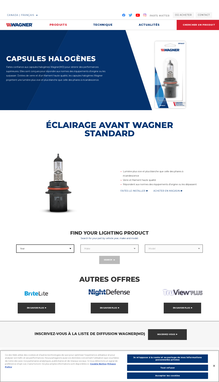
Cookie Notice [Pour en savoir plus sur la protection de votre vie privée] (98, 364)
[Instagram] (144, 15)
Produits (58, 24)
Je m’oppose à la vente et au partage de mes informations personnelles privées (167, 358)
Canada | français (20, 15)
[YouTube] (138, 15)
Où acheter (183, 15)
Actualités (149, 24)
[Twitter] (131, 15)
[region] (109, 366)
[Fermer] (214, 365)
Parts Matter (160, 15)
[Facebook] (123, 15)
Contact (204, 15)
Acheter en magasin (166, 190)
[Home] (21, 24)
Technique (103, 24)
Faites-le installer (132, 190)
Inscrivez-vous (166, 334)
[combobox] (41, 248)
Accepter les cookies (167, 375)
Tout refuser (167, 367)
